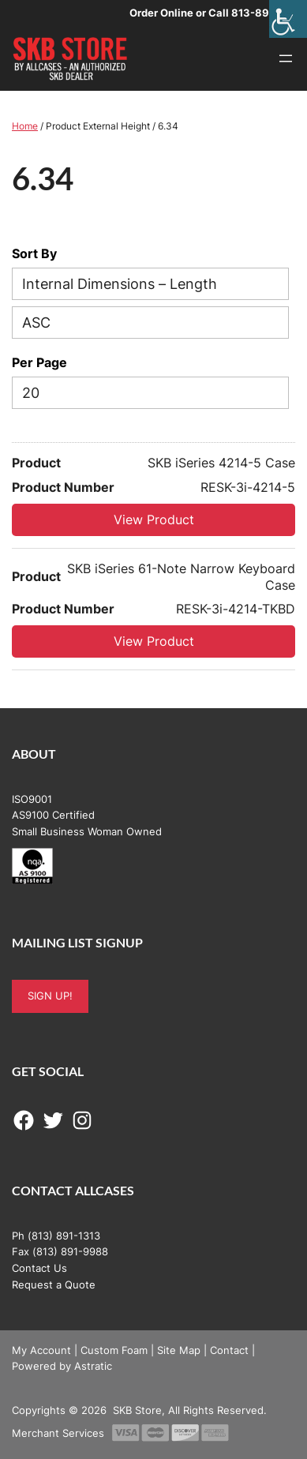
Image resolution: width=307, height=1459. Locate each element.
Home (25, 126)
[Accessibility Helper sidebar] (288, 19)
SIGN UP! (50, 995)
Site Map (178, 1350)
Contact (229, 1350)
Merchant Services (58, 1433)
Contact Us (39, 1268)
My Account (41, 1350)
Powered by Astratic (62, 1366)
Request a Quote (53, 1284)
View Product (154, 519)
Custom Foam (114, 1350)
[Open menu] (285, 58)
